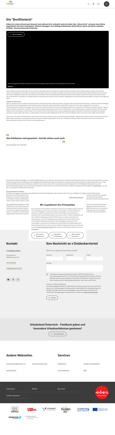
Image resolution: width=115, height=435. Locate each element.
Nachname (69, 258)
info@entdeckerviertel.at (14, 271)
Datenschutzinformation (46, 227)
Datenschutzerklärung (76, 197)
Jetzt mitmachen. (58, 337)
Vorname (49, 258)
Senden (53, 301)
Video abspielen (17, 58)
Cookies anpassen (13, 398)
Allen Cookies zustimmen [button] (76, 235)
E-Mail (88, 258)
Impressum (34, 229)
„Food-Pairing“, (97, 189)
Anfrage (49, 266)
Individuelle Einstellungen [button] (58, 235)
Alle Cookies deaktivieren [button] (40, 235)
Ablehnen (10, 110)
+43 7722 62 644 (11, 266)
